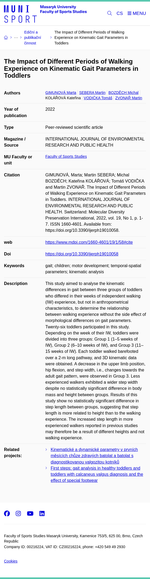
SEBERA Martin (92, 92)
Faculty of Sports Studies (66, 156)
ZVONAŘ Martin (128, 98)
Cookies (11, 561)
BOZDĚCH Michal (123, 92)
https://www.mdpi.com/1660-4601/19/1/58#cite (89, 242)
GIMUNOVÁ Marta (60, 92)
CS (120, 13)
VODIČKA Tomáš (98, 98)
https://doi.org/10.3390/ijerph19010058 (81, 254)
